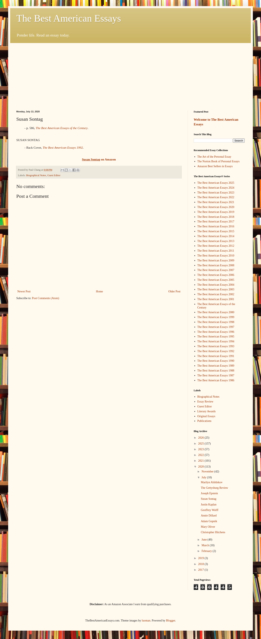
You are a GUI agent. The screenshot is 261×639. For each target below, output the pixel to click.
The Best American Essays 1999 (215, 317)
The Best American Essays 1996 (215, 331)
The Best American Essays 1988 (215, 370)
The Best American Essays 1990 (215, 360)
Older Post (174, 291)
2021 (201, 460)
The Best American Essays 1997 (215, 326)
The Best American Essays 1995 (215, 336)
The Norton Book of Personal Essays (218, 161)
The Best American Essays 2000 (215, 312)
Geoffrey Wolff (209, 510)
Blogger (170, 620)
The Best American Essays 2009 (215, 260)
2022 (201, 455)
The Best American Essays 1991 (215, 356)
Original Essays (206, 416)
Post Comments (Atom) (45, 298)
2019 (201, 558)
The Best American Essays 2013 (215, 241)
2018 (201, 564)
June (204, 539)
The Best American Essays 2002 (215, 294)
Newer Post (24, 291)
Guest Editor (53, 175)
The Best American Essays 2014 (215, 236)
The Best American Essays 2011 (215, 250)
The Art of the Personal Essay (214, 156)
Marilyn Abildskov (211, 482)
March (205, 545)
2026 (201, 437)
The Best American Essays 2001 (215, 299)
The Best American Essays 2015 (215, 231)
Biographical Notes (36, 175)
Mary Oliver (208, 526)
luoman (146, 620)
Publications (204, 420)
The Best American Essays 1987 (215, 375)
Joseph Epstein (209, 493)
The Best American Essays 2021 (215, 202)
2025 (201, 443)
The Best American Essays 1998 (215, 322)
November (207, 471)
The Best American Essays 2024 (215, 187)
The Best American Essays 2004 (215, 284)
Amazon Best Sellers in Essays (215, 166)
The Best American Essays (68, 18)
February (206, 551)
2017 (201, 569)
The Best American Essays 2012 (215, 245)
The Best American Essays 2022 (215, 197)
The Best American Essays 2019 (215, 211)
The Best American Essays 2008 (215, 265)
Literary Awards (206, 411)
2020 (201, 466)
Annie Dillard (209, 515)
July (204, 477)
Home (99, 291)
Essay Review (205, 401)
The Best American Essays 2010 (215, 255)
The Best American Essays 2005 (215, 279)
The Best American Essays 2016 (215, 226)
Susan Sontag (208, 498)
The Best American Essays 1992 (63, 147)
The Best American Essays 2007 (215, 270)
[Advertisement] (130, 73)
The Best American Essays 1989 (215, 365)
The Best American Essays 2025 (215, 182)
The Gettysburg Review (214, 487)
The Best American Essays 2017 (215, 221)
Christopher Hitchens (213, 532)
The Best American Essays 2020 (215, 207)
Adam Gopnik (209, 521)
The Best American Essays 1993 (215, 346)
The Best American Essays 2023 (215, 192)
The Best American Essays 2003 (215, 289)
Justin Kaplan (209, 504)
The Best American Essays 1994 (215, 341)
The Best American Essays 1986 (215, 380)
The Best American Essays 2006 (215, 274)
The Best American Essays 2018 (215, 216)
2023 (201, 449)
